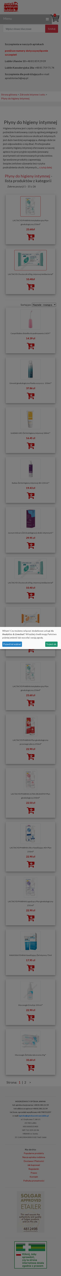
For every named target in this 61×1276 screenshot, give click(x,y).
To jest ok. (51, 644)
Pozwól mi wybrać (12, 644)
